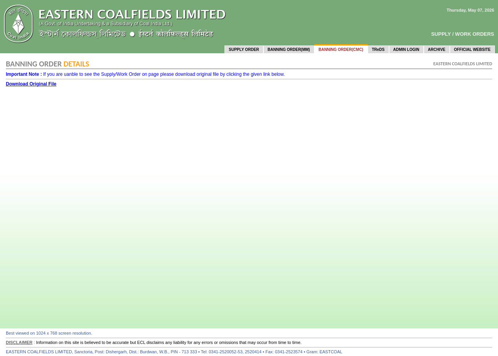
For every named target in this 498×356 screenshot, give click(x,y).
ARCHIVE (436, 49)
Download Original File (31, 84)
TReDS (378, 49)
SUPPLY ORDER (244, 49)
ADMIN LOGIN (406, 49)
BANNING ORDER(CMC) (341, 49)
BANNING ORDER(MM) (289, 49)
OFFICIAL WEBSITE (472, 49)
